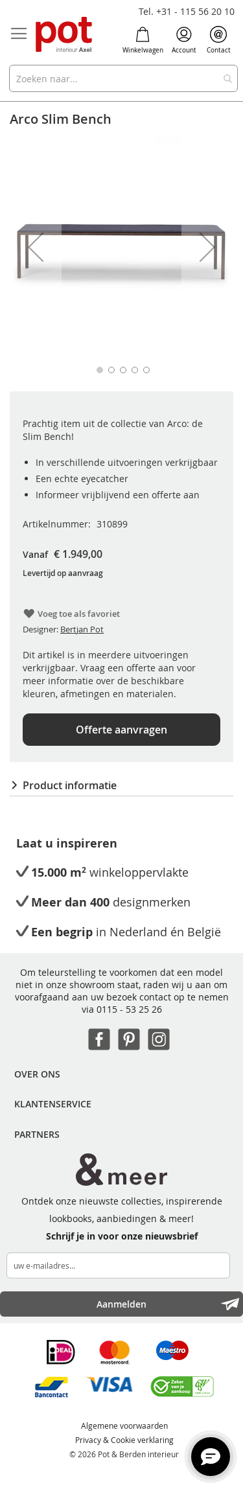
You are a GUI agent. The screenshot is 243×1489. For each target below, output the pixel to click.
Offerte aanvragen (121, 729)
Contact (219, 40)
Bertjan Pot (82, 629)
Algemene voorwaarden (124, 1425)
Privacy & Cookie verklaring (124, 1440)
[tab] (121, 785)
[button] (36, 247)
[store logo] (65, 35)
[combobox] (123, 78)
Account (184, 40)
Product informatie (70, 785)
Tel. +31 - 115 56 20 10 (187, 11)
